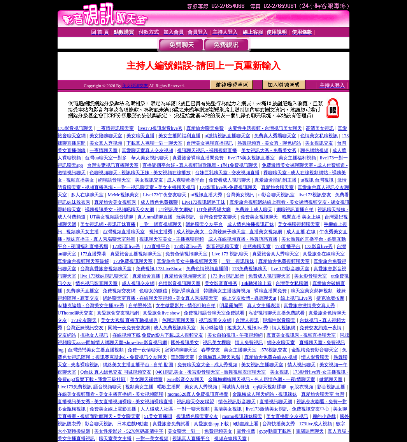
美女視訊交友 (135, 85)
